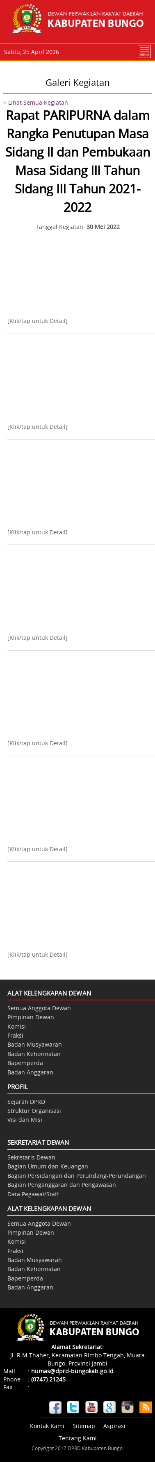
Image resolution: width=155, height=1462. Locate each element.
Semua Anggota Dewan (39, 1008)
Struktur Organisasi (34, 1110)
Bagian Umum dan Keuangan (47, 1166)
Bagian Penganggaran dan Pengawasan (61, 1184)
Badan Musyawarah (34, 1044)
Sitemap (84, 1426)
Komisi (16, 1026)
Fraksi (15, 1035)
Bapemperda (25, 1063)
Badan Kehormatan (34, 1054)
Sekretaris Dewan (31, 1157)
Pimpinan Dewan (30, 1017)
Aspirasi (114, 1426)
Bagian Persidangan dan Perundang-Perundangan (76, 1175)
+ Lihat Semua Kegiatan (35, 102)
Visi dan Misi (24, 1119)
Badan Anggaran (30, 1072)
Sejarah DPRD (26, 1101)
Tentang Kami (78, 1438)
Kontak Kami (47, 1426)
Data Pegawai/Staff (33, 1194)
